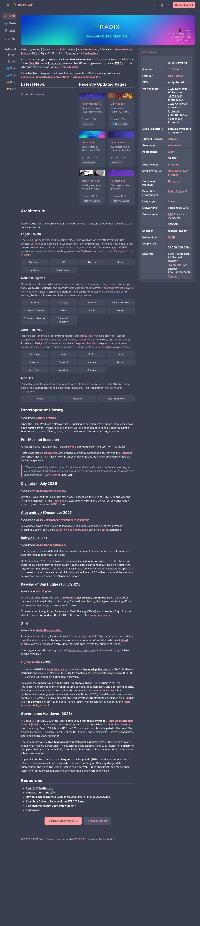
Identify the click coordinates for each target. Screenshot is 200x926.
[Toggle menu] (8, 5)
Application (65, 272)
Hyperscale (179, 302)
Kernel (65, 279)
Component (97, 384)
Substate (97, 400)
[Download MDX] (162, 5)
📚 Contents (15, 54)
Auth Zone (129, 392)
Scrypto (75, 253)
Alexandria (56, 563)
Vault (97, 376)
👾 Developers (16, 61)
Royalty (65, 428)
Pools (65, 332)
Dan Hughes (119, 512)
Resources (115, 354)
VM (97, 272)
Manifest (65, 392)
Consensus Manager (97, 324)
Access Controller (73, 301)
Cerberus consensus (80, 264)
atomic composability (93, 369)
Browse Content (116, 892)
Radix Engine (63, 249)
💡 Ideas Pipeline (16, 89)
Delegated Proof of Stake (116, 264)
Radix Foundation (86, 725)
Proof (65, 384)
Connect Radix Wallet (82, 892)
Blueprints (56, 365)
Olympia (55, 534)
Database (97, 279)
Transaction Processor (65, 340)
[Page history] (169, 5)
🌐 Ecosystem (14, 68)
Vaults (117, 357)
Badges (102, 361)
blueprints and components (112, 567)
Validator (128, 324)
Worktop (65, 400)
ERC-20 (62, 67)
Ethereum (103, 67)
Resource (65, 376)
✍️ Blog (10, 82)
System (129, 272)
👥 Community (15, 75)
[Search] (155, 5)
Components (116, 361)
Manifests (69, 365)
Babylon (60, 592)
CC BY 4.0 (109, 910)
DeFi (82, 53)
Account (65, 316)
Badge (97, 392)
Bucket (128, 376)
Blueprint (128, 384)
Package (97, 316)
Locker (97, 332)
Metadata (97, 428)
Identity (129, 316)
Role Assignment (128, 428)
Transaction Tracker (128, 332)
